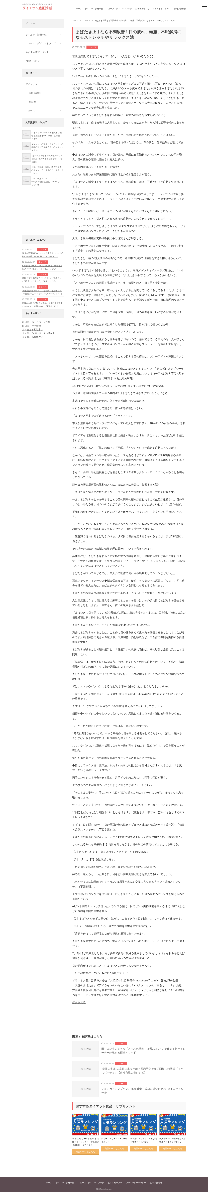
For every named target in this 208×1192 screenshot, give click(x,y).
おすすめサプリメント (37, 52)
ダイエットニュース (162, 9)
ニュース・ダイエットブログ (119, 9)
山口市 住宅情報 (31, 326)
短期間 (32, 101)
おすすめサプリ (142, 9)
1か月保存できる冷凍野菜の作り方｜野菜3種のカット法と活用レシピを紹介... (47, 159)
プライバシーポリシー (136, 1182)
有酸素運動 (35, 93)
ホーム (79, 9)
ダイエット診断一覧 (94, 9)
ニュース (92, 47)
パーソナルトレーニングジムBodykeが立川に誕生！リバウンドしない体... (46, 182)
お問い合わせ (180, 9)
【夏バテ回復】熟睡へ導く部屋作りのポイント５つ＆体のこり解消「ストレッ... (47, 170)
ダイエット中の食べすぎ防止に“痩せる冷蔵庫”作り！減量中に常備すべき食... (46, 135)
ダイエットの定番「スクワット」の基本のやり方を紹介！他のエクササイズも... (47, 147)
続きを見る (79, 1002)
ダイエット (31, 84)
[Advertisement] (129, 1023)
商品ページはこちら (85, 1151)
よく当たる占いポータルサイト (38, 333)
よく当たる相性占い (32, 329)
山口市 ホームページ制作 (36, 322)
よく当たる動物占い (32, 337)
